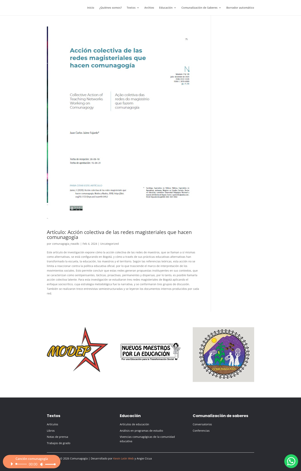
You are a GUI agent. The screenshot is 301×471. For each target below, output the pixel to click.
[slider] (22, 466)
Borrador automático (240, 7)
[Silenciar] (41, 467)
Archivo (149, 7)
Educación (166, 7)
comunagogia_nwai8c (65, 243)
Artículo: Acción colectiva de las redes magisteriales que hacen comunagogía (119, 234)
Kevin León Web (123, 458)
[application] (32, 467)
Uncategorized (109, 243)
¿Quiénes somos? (110, 7)
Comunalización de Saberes (199, 7)
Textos (131, 7)
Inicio (90, 7)
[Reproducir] (12, 467)
